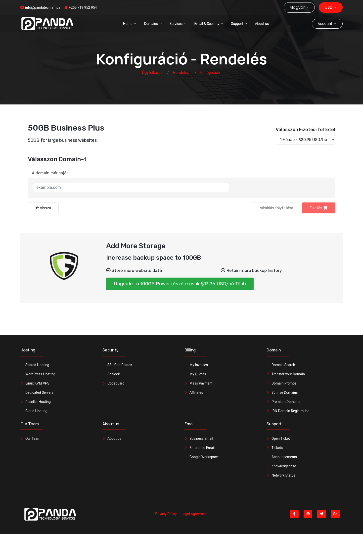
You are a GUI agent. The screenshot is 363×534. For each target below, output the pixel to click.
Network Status (283, 475)
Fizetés (318, 208)
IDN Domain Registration (291, 411)
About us (262, 24)
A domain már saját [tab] (50, 173)
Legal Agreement (195, 514)
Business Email (201, 438)
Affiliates (196, 392)
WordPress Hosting (40, 374)
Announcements (284, 457)
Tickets (277, 448)
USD (329, 7)
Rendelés (181, 72)
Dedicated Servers (39, 392)
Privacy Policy (166, 514)
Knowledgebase (284, 466)
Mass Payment (201, 383)
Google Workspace (204, 457)
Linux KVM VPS (37, 383)
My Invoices (198, 365)
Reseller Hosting (38, 402)
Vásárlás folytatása (276, 208)
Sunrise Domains (285, 392)
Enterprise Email (202, 448)
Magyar (298, 7)
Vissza (43, 208)
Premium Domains (286, 402)
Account (327, 23)
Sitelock (113, 374)
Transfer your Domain (288, 374)
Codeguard (115, 383)
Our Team (32, 438)
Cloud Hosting (36, 411)
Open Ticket (281, 438)
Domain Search (283, 365)
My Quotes (197, 374)
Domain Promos (284, 383)
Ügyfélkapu (152, 72)
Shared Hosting (37, 365)
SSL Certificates (119, 365)
